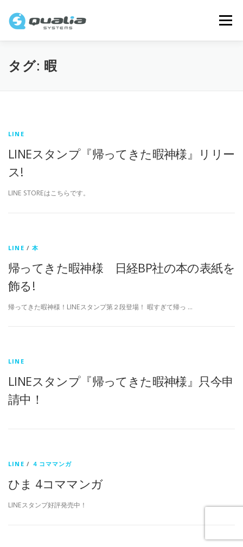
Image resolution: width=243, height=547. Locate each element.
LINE (16, 134)
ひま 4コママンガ (55, 483)
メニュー (225, 20)
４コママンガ (52, 464)
